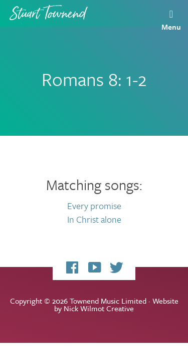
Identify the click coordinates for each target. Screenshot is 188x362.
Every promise (94, 205)
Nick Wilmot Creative (99, 308)
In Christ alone (94, 219)
